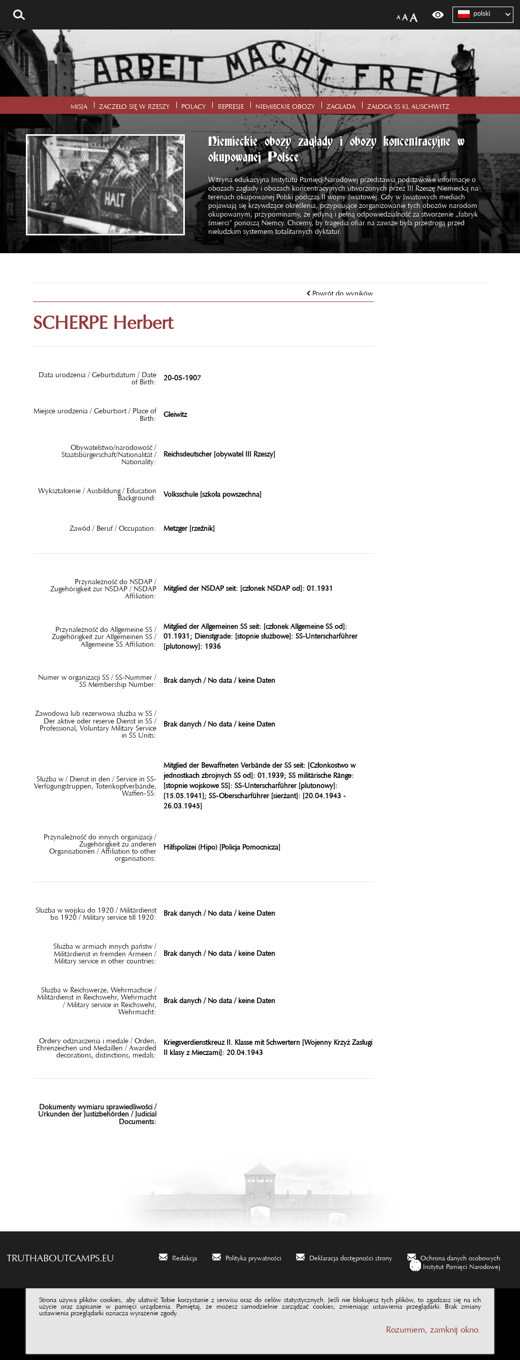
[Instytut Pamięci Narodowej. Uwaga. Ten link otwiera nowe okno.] (455, 1265)
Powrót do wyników (342, 291)
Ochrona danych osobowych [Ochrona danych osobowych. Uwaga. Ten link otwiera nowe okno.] (460, 1256)
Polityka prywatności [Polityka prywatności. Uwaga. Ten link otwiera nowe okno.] (253, 1256)
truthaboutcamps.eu (60, 1255)
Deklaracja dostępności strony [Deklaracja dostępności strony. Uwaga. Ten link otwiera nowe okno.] (350, 1256)
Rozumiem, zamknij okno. (433, 1327)
